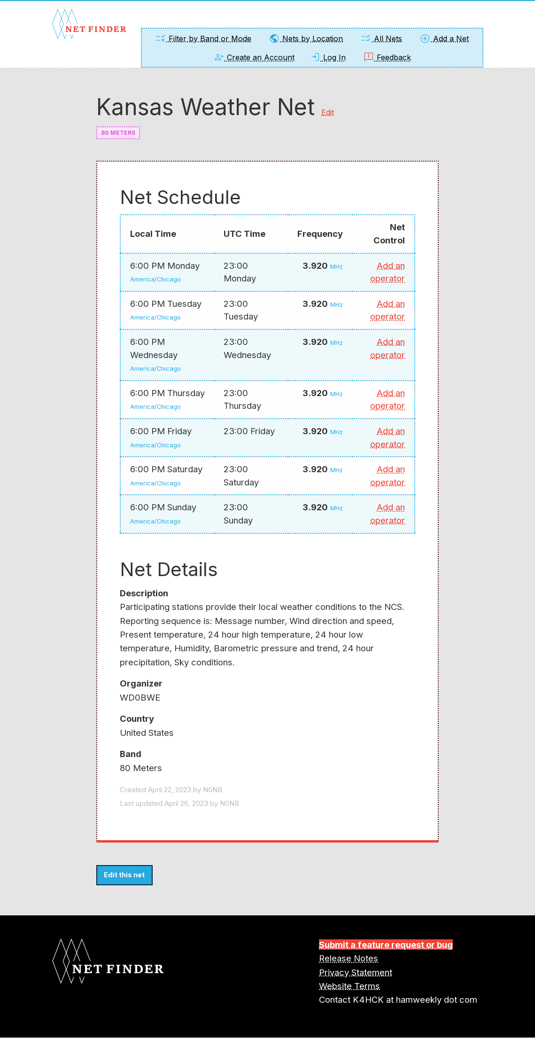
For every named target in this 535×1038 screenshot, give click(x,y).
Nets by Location (306, 38)
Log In (328, 57)
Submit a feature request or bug (386, 944)
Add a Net (444, 38)
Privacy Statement (355, 972)
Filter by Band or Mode (203, 38)
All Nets (381, 38)
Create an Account (254, 57)
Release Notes (348, 958)
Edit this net (124, 875)
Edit (327, 112)
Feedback (387, 57)
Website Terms (349, 986)
